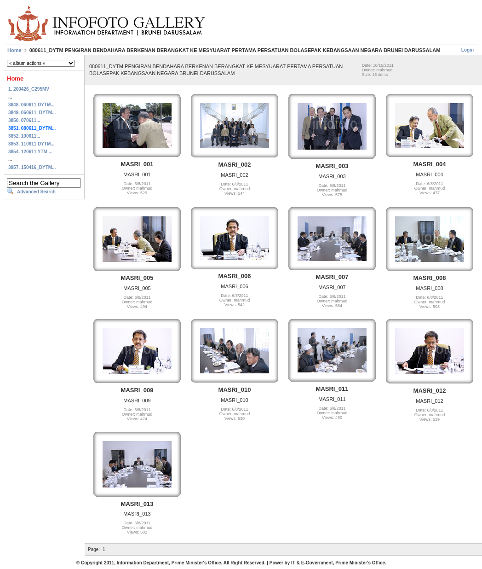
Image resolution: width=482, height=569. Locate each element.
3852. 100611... (24, 136)
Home (14, 50)
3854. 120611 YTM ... (30, 151)
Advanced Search (36, 191)
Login (467, 49)
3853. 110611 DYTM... (31, 143)
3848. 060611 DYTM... (31, 104)
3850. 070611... (24, 120)
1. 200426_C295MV (28, 89)
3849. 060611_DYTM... (32, 112)
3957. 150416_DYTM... (32, 167)
